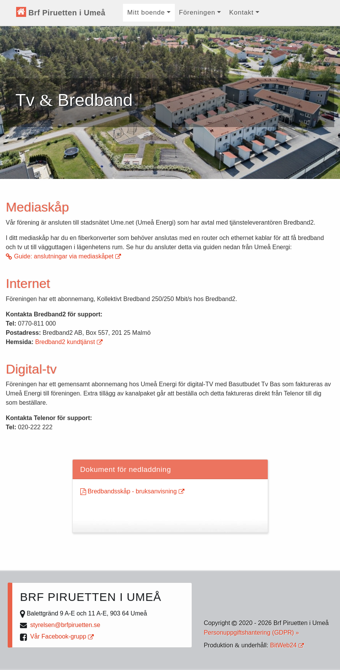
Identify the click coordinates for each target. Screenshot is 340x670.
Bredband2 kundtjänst (68, 342)
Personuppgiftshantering (251, 632)
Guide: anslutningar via (63, 256)
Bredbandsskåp (132, 491)
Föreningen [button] (197, 12)
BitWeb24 (287, 645)
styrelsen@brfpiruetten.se (65, 625)
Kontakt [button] (241, 12)
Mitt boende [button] (146, 12)
